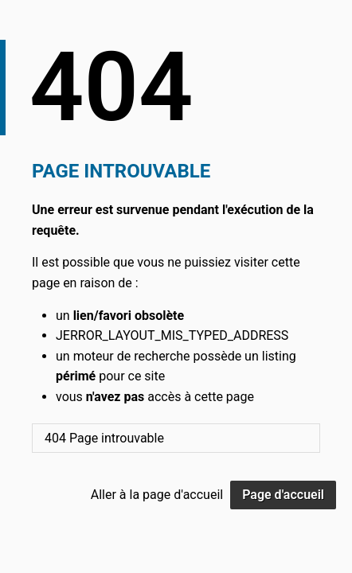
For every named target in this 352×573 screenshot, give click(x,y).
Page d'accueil (283, 494)
